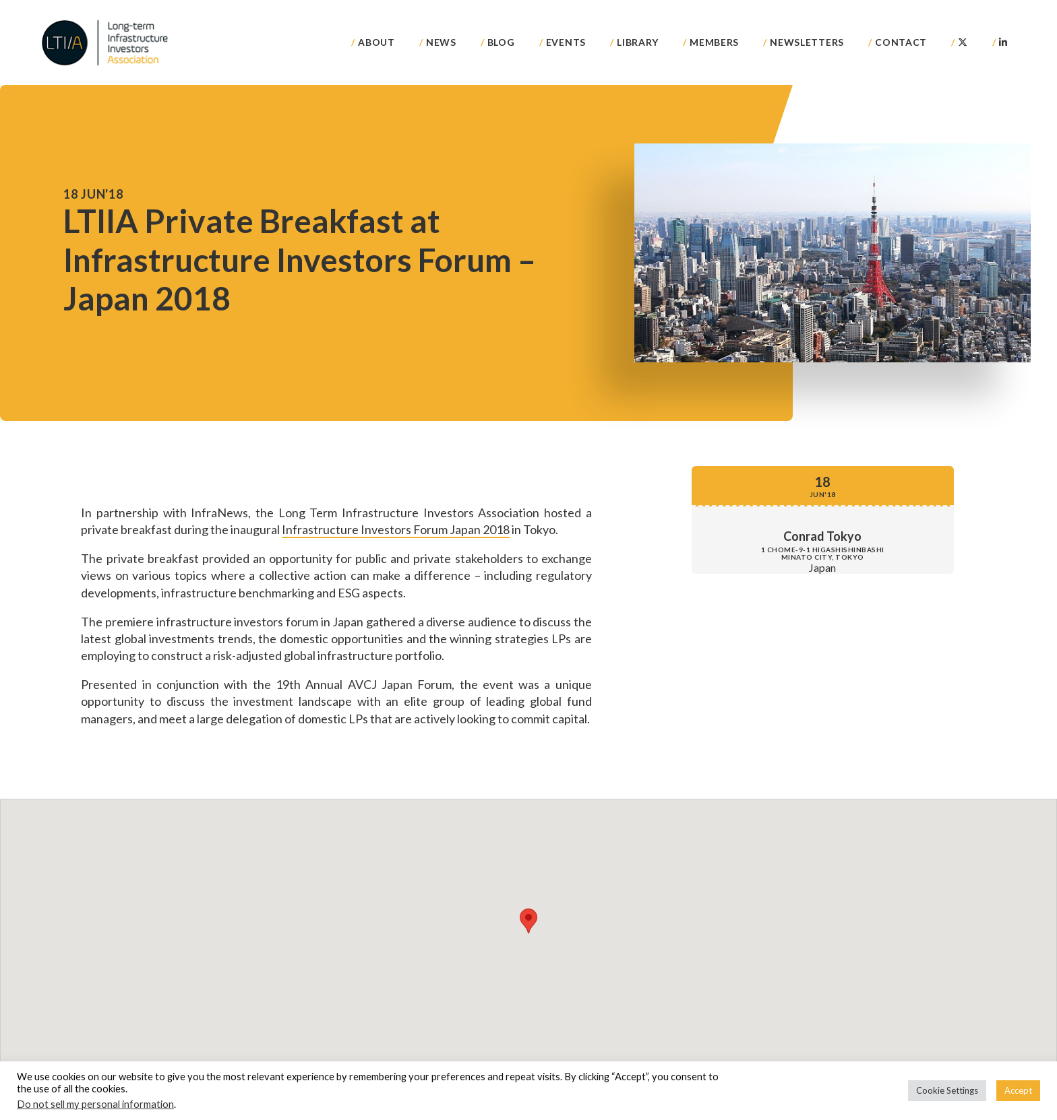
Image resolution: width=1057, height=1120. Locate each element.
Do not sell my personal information (95, 1104)
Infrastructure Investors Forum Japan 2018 (396, 529)
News (441, 42)
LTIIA (106, 42)
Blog (501, 42)
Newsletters (807, 42)
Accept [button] (1018, 1090)
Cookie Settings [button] (947, 1090)
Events (566, 42)
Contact (901, 42)
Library (638, 42)
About (376, 42)
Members (714, 42)
